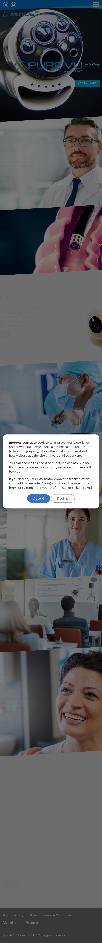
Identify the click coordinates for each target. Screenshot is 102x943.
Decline (63, 498)
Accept (38, 498)
